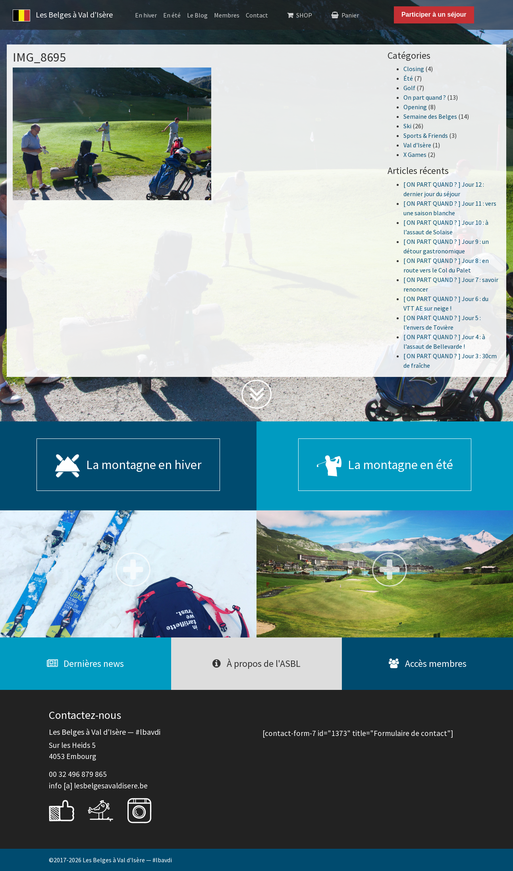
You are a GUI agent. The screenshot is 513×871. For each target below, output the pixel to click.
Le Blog (197, 15)
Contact (257, 15)
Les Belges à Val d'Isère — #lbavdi (127, 860)
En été (172, 15)
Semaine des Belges (430, 116)
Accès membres (428, 663)
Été (408, 78)
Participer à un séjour (434, 14)
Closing (413, 69)
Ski (407, 126)
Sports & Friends (425, 135)
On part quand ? (424, 97)
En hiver (146, 15)
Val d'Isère (417, 145)
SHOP (304, 15)
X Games (414, 154)
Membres (226, 15)
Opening (415, 107)
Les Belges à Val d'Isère (63, 15)
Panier (350, 15)
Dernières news (85, 663)
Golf (409, 88)
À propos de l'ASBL (256, 663)
